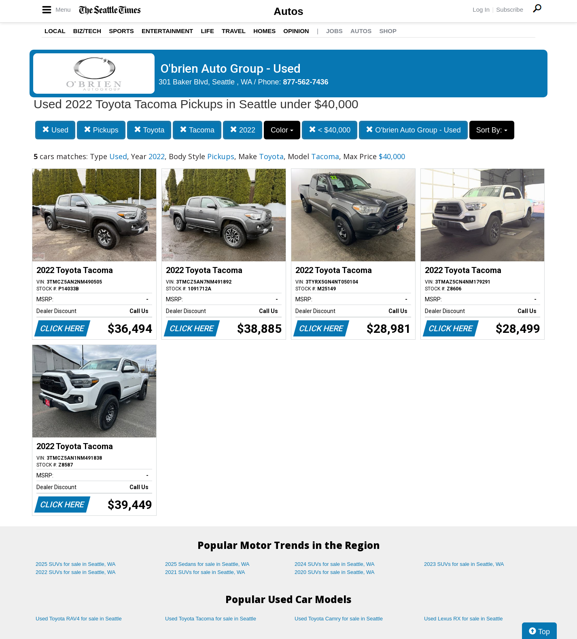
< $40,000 (330, 130)
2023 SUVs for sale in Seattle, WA (464, 564)
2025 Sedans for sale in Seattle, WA (207, 564)
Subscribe (509, 9)
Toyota (149, 130)
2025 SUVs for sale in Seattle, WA (76, 564)
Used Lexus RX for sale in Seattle (463, 619)
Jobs (334, 30)
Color (282, 130)
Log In (481, 9)
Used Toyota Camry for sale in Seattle (339, 619)
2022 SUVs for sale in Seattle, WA (76, 572)
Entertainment (167, 30)
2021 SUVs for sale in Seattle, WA (205, 572)
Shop (388, 30)
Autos (288, 11)
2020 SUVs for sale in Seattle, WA (335, 572)
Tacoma (197, 130)
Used (55, 130)
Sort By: (491, 130)
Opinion (296, 30)
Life (207, 30)
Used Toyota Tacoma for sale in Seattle (210, 619)
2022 (242, 130)
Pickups (101, 130)
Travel (234, 30)
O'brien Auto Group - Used (413, 130)
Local (55, 30)
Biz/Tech (87, 30)
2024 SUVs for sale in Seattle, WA (335, 564)
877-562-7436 (306, 82)
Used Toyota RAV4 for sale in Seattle (79, 619)
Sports (121, 30)
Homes (264, 30)
